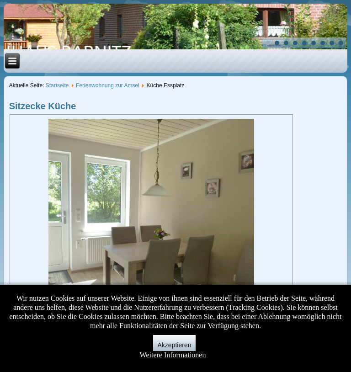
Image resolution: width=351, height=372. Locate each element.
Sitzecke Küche (42, 106)
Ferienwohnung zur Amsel (107, 85)
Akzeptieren (174, 345)
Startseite (57, 85)
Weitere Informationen (173, 355)
